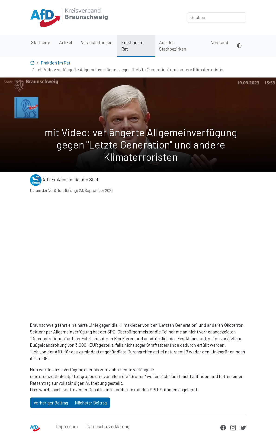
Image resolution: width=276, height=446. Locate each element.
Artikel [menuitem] (65, 42)
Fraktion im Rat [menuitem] (132, 46)
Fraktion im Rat (55, 62)
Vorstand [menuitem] (219, 42)
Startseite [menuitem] (40, 42)
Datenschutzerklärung (108, 426)
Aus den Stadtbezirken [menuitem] (172, 46)
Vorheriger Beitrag (51, 402)
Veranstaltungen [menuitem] (96, 42)
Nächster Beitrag (91, 402)
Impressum (67, 426)
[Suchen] (216, 17)
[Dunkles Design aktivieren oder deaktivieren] (239, 46)
